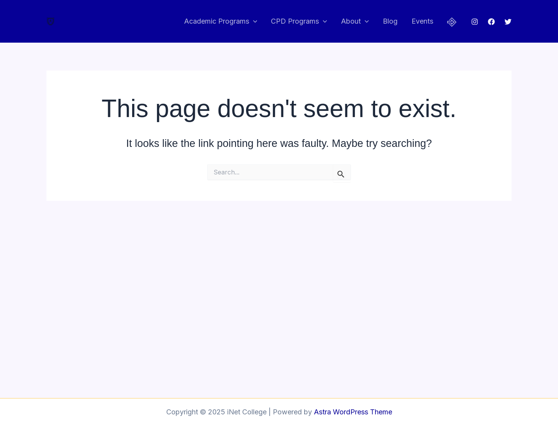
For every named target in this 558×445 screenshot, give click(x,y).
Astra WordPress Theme (353, 412)
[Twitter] (508, 21)
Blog (390, 21)
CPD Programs (299, 21)
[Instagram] (474, 21)
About (355, 21)
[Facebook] (491, 21)
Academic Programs (220, 21)
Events (422, 21)
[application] (253, 21)
